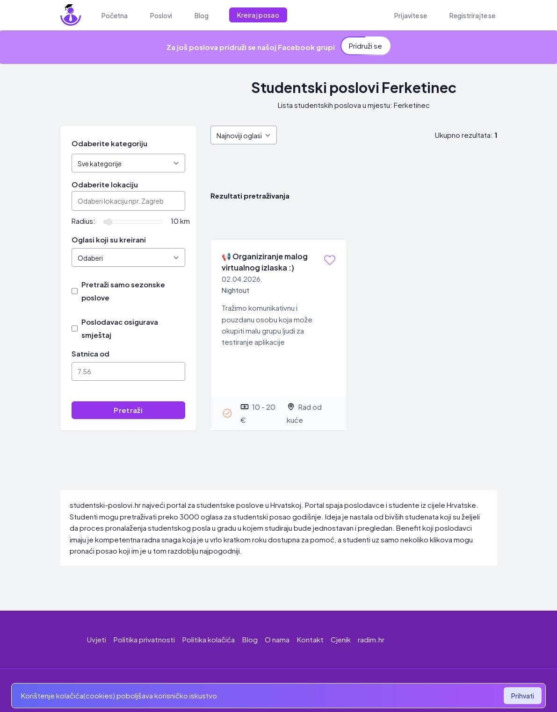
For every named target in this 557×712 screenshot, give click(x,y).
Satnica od (90, 353)
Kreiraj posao (258, 15)
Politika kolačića (208, 639)
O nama (277, 639)
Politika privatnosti (144, 639)
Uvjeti (96, 639)
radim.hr (371, 639)
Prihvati (522, 695)
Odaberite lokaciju (105, 184)
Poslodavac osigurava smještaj (119, 328)
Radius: (83, 220)
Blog (250, 639)
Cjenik (341, 639)
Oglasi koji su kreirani (109, 239)
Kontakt (310, 639)
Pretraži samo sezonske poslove (123, 291)
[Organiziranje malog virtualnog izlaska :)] (278, 335)
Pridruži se (365, 44)
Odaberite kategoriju (109, 143)
